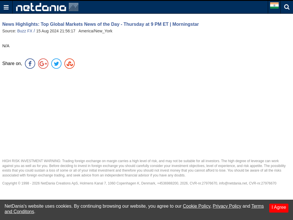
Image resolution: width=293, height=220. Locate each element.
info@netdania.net (233, 183)
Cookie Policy (196, 206)
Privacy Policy (227, 206)
